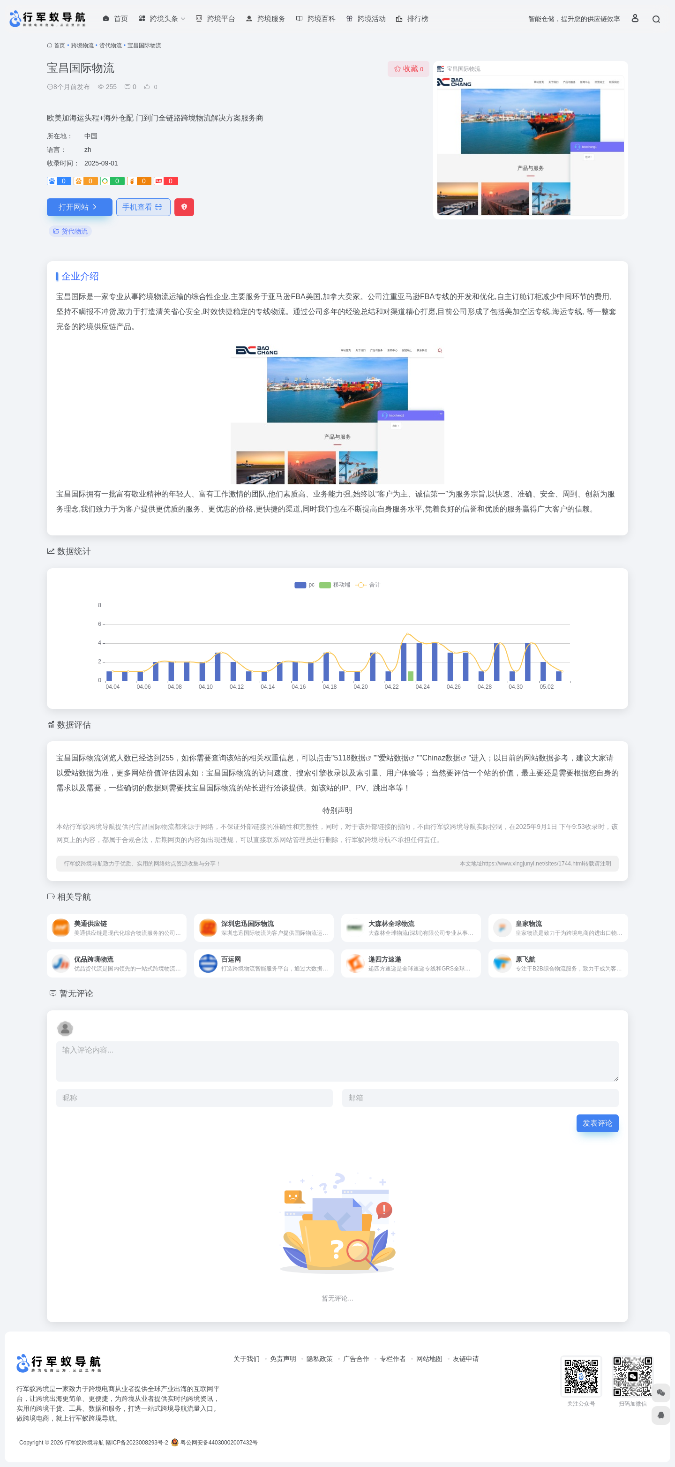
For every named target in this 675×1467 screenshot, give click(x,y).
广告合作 (356, 1358)
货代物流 (110, 45)
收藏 (408, 69)
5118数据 (350, 758)
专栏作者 (393, 1358)
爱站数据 (394, 758)
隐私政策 (320, 1358)
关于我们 (246, 1358)
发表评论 (598, 1123)
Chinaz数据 (441, 758)
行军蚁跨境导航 (84, 1442)
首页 (59, 45)
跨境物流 (82, 45)
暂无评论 (76, 993)
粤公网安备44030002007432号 (214, 1442)
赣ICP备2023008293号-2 (136, 1442)
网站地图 (429, 1358)
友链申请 (466, 1358)
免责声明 (283, 1358)
